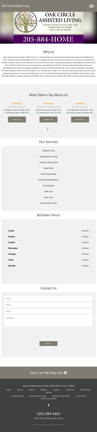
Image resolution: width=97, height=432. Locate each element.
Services (20, 390)
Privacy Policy (85, 390)
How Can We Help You (48, 372)
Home (8, 390)
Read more (17, 119)
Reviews (44, 390)
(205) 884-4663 (48, 413)
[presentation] (23, 332)
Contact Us (70, 390)
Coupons (56, 390)
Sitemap (48, 392)
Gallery (32, 390)
